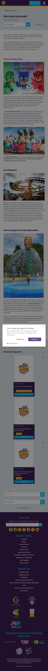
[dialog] (24, 335)
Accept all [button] (34, 339)
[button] (12, 343)
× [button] (43, 326)
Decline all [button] (20, 339)
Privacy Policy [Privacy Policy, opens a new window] (10, 335)
